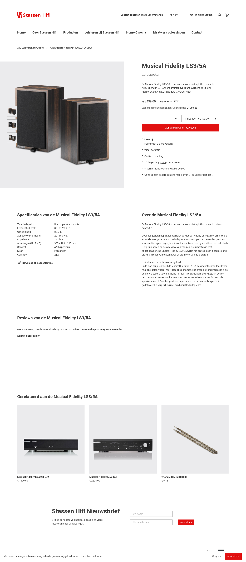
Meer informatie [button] (95, 556)
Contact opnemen (130, 15)
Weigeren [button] (217, 556)
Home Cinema (136, 33)
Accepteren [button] (233, 556)
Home (21, 33)
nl (171, 14)
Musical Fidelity (63, 48)
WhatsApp (157, 15)
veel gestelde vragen (201, 15)
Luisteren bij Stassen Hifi (102, 33)
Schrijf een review (28, 336)
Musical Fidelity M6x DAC (103, 477)
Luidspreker (28, 48)
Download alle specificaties (37, 263)
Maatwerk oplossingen (169, 33)
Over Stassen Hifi (44, 33)
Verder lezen (184, 91)
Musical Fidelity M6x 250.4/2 (33, 477)
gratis (163, 162)
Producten (70, 33)
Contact (196, 33)
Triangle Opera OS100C (174, 477)
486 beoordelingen (201, 175)
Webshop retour (150, 108)
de (176, 14)
